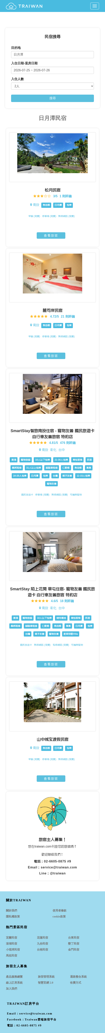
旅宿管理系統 (46, 976)
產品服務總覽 (14, 976)
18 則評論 (67, 601)
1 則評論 (66, 196)
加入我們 (11, 988)
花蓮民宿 (42, 937)
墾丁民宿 (73, 943)
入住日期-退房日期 (24, 63)
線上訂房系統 (14, 982)
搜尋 (52, 98)
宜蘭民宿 (11, 937)
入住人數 (17, 79)
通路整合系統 (78, 976)
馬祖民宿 (11, 955)
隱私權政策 (13, 916)
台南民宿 (42, 949)
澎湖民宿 (11, 943)
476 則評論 (68, 442)
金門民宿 (73, 949)
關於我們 (11, 910)
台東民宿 (73, 937)
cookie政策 (59, 916)
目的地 (16, 47)
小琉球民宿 (13, 949)
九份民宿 (42, 943)
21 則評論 (68, 316)
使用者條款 (59, 910)
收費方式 (75, 982)
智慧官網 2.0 (45, 982)
